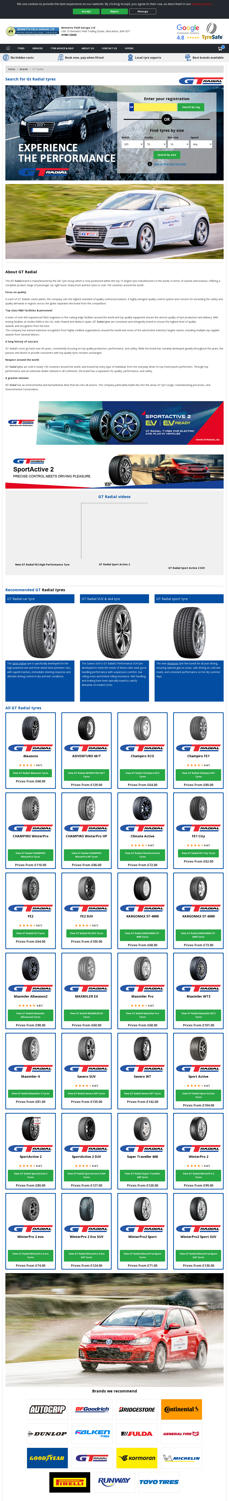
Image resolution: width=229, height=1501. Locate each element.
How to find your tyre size (170, 164)
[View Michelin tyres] (181, 1458)
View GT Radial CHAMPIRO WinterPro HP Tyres (86, 855)
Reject (114, 11)
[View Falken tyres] (92, 1433)
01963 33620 (68, 34)
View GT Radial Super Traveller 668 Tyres (142, 1175)
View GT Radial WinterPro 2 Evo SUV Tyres (86, 1255)
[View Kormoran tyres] (136, 1458)
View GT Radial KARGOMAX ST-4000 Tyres (142, 935)
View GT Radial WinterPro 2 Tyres (198, 1175)
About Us (88, 48)
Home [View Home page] (11, 69)
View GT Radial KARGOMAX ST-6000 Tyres (198, 935)
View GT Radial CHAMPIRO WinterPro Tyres (30, 855)
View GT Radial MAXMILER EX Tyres (86, 1015)
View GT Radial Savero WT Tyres (142, 1093)
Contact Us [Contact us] (109, 48)
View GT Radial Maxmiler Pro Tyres (142, 1015)
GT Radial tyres (101, 321)
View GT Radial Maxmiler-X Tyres (31, 1093)
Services (37, 48)
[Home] (8, 48)
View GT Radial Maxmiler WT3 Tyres (198, 1015)
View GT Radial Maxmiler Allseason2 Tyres (30, 1015)
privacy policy (201, 4)
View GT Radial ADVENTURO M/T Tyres (86, 775)
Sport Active (19, 663)
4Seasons (172, 663)
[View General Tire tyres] (181, 1433)
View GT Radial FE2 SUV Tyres (86, 933)
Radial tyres (53, 589)
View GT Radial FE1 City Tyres (198, 853)
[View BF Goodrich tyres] (92, 1409)
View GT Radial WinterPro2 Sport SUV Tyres (198, 1255)
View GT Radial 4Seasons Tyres (30, 773)
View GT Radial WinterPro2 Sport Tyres (142, 1255)
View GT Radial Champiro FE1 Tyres (198, 775)
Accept (86, 11)
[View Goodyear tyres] (47, 1458)
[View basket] (220, 48)
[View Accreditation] (213, 31)
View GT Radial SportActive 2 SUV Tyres (86, 1175)
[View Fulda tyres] (136, 1433)
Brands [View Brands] (24, 69)
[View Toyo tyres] (159, 1482)
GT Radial (27, 271)
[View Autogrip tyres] (47, 1409)
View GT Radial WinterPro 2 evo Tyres (30, 1255)
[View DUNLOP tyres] (47, 1433)
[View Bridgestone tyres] (136, 1409)
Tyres (21, 48)
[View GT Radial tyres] (92, 1458)
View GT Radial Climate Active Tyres (142, 855)
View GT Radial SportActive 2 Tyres (30, 1175)
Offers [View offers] (129, 48)
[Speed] (201, 144)
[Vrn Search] (153, 107)
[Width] (132, 144)
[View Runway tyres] (114, 1482)
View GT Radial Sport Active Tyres (198, 1095)
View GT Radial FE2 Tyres (30, 933)
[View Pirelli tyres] (69, 1482)
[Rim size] (178, 144)
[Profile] (155, 144)
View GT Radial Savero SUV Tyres (86, 1093)
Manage (143, 11)
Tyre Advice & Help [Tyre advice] (62, 48)
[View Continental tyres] (181, 1409)
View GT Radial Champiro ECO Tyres (142, 775)
